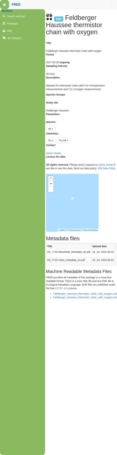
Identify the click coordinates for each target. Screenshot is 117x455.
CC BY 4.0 (61, 288)
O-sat (63, 140)
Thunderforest (74, 230)
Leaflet (62, 230)
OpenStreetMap (91, 230)
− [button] (51, 184)
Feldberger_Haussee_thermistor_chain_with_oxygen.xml (85, 293)
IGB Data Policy (107, 168)
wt (50, 128)
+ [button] (51, 178)
